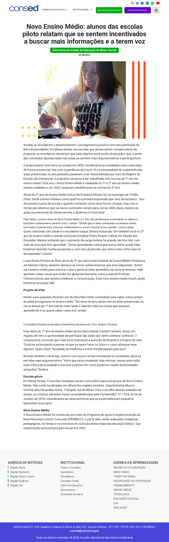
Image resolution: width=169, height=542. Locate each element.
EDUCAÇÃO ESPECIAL (126, 498)
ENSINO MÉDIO (122, 489)
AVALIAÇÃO (120, 507)
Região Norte (17, 467)
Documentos (68, 489)
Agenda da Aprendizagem (109, 10)
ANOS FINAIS (121, 472)
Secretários (67, 472)
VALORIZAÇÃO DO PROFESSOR (132, 481)
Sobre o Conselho (71, 467)
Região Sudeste (19, 481)
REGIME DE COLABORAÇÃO (129, 467)
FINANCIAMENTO (123, 485)
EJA (115, 503)
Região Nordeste (20, 472)
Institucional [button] (81, 10)
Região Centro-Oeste (22, 476)
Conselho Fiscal (70, 481)
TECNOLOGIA (121, 494)
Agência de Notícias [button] (53, 10)
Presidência (67, 476)
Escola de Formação (137, 10)
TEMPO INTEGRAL (124, 476)
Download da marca (72, 494)
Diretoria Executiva (72, 485)
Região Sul (16, 485)
